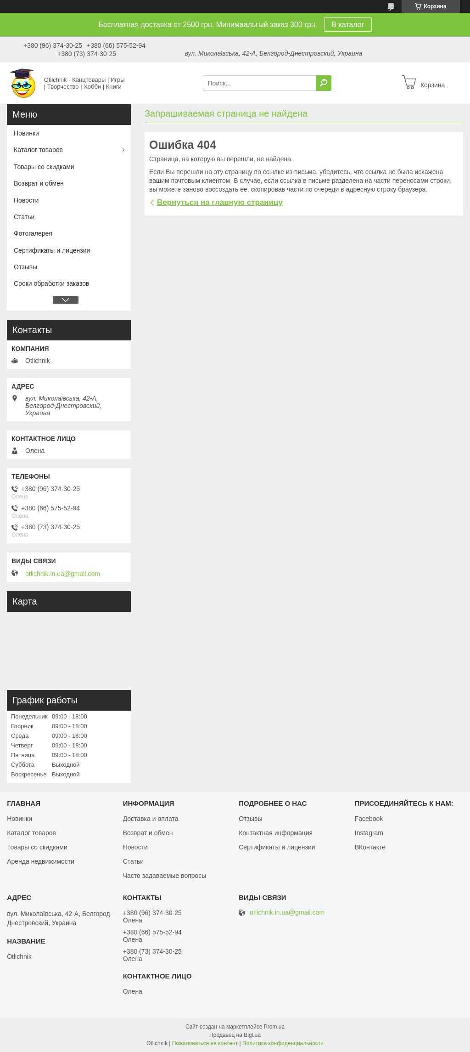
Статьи (24, 217)
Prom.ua (274, 1027)
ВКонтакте (370, 847)
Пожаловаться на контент (205, 1043)
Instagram (369, 833)
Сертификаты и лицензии (52, 250)
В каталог (347, 24)
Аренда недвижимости (40, 861)
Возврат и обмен (39, 183)
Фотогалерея (33, 233)
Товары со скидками (44, 166)
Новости (26, 200)
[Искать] (323, 83)
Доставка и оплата (151, 818)
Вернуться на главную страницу (220, 202)
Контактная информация (276, 833)
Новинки (26, 133)
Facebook (369, 818)
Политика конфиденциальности (283, 1043)
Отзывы (25, 267)
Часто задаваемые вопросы (165, 875)
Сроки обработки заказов (51, 283)
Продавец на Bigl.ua (235, 1035)
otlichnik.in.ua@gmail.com (62, 573)
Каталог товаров (38, 149)
